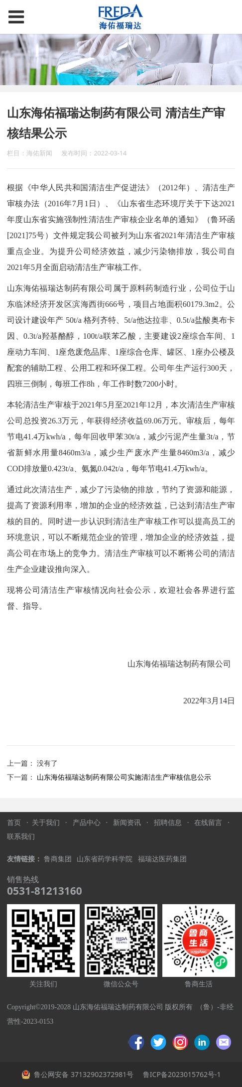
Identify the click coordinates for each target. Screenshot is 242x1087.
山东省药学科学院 (105, 859)
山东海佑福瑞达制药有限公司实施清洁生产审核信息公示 (124, 777)
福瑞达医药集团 (162, 859)
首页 (14, 822)
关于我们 (46, 822)
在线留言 (208, 822)
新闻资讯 (127, 822)
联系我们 (21, 836)
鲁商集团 (58, 859)
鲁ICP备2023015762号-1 (181, 1074)
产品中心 (87, 822)
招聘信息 (168, 822)
